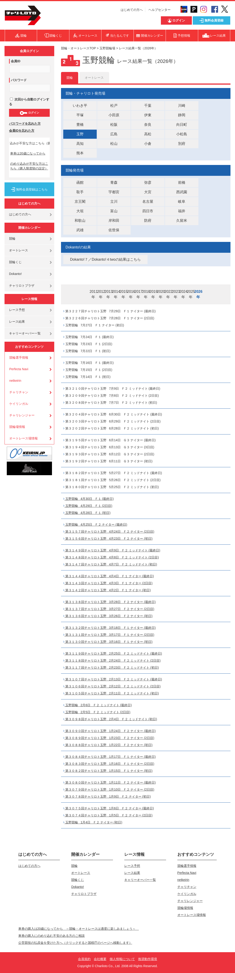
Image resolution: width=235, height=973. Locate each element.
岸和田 (113, 220)
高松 (147, 134)
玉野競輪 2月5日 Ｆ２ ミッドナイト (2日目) (96, 712)
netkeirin (15, 380)
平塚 (80, 115)
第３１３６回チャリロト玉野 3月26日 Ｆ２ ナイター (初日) (108, 616)
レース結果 (17, 321)
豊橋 (80, 124)
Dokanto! (15, 274)
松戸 (114, 105)
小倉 (147, 143)
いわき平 (80, 105)
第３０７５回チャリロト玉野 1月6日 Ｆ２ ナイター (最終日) (108, 808)
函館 (80, 182)
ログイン (29, 113)
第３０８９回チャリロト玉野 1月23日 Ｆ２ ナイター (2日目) (108, 738)
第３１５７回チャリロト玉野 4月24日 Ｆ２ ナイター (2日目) (108, 531)
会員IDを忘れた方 (21, 130)
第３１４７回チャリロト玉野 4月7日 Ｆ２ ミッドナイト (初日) (110, 564)
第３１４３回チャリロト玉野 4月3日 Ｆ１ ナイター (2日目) (108, 583)
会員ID (15, 61)
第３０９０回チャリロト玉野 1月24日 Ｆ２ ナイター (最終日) (109, 731)
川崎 (181, 105)
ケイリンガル (18, 403)
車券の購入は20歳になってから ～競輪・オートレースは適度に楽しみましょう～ (78, 928)
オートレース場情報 (23, 438)
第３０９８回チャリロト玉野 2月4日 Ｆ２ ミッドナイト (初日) (110, 719)
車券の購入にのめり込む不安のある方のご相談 (51, 935)
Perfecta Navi (18, 369)
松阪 (114, 124)
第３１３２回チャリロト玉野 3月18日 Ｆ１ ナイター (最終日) (109, 628)
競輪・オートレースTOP (78, 48)
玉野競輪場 (107, 48)
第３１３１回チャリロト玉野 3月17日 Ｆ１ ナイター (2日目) (108, 635)
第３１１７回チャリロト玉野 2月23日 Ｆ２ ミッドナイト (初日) (111, 667)
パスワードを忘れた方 (25, 123)
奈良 (147, 124)
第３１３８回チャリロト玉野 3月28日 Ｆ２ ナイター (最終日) (109, 602)
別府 (181, 143)
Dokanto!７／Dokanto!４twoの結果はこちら (105, 259)
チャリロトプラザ (21, 285)
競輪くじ (15, 262)
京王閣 (80, 201)
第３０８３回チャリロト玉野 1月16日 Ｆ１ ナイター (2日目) (108, 764)
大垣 (80, 211)
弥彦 (147, 182)
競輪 (12, 238)
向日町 (181, 124)
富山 (114, 211)
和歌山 (80, 220)
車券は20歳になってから (27, 153)
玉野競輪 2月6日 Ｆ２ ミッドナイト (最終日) (97, 705)
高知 (80, 143)
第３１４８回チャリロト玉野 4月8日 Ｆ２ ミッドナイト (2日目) (111, 557)
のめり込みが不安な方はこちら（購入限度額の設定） (29, 166)
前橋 (181, 182)
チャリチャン (18, 392)
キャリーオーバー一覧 (25, 333)
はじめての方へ (132, 10)
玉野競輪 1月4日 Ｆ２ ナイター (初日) (92, 822)
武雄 (80, 230)
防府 (147, 220)
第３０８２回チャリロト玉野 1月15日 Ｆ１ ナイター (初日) (108, 771)
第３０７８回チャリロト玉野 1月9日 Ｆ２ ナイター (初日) (107, 796)
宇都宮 (113, 192)
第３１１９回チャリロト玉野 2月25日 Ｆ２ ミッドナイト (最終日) (112, 653)
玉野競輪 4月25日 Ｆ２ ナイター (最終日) (95, 524)
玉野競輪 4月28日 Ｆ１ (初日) (86, 513)
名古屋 (147, 201)
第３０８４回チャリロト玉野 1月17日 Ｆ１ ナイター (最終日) (109, 756)
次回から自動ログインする (29, 102)
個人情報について (122, 959)
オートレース (18, 250)
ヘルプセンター (159, 10)
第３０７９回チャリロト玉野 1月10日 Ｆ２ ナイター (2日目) (108, 789)
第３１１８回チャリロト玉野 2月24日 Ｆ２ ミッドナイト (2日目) (111, 660)
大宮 (147, 192)
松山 (114, 143)
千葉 (147, 105)
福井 (181, 211)
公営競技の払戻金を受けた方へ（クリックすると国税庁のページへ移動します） (75, 942)
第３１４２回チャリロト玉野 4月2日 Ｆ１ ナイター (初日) (107, 590)
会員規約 (84, 959)
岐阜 (181, 201)
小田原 (113, 115)
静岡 (181, 115)
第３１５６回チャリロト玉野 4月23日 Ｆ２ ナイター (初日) (108, 538)
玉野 (80, 134)
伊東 (147, 115)
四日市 (147, 211)
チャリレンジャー (22, 415)
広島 (114, 134)
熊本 (80, 153)
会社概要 (100, 959)
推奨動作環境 (147, 959)
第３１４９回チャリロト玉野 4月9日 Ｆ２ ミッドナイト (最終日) (111, 550)
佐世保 (113, 230)
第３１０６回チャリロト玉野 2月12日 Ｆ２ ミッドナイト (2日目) (111, 686)
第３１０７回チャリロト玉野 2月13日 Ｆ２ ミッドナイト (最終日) (112, 679)
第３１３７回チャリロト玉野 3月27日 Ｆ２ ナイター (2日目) (108, 609)
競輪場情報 (17, 427)
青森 (114, 182)
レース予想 (17, 310)
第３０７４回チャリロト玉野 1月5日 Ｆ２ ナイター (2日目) (108, 815)
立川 (114, 201)
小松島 (181, 134)
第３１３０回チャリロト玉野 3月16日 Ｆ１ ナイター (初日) (108, 642)
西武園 (181, 192)
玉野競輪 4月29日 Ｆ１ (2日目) (87, 506)
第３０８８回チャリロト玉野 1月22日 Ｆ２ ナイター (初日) (108, 745)
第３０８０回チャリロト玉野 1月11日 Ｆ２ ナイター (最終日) (109, 782)
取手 (80, 192)
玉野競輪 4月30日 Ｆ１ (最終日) (88, 499)
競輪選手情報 (18, 357)
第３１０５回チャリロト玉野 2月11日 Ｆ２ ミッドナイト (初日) (111, 693)
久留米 (181, 220)
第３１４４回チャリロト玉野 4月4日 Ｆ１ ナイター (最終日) (108, 576)
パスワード (19, 80)
